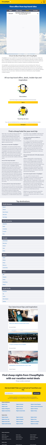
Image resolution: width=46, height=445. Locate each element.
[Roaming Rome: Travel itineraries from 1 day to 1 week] (23, 357)
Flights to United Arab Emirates (37, 406)
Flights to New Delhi (6, 421)
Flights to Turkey (34, 410)
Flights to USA (4, 404)
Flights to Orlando (19, 423)
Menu (44, 2)
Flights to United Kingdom (36, 404)
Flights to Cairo (33, 419)
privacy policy (15, 398)
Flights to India (4, 406)
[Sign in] (41, 2)
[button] (11, 10)
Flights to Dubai (34, 417)
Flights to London (19, 421)
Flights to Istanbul (19, 417)
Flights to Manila (5, 417)
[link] (23, 102)
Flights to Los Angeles (35, 421)
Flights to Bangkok (19, 419)
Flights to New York (5, 419)
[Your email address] (18, 393)
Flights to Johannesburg (6, 423)
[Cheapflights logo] (5, 1)
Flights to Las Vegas (34, 423)
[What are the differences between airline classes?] (23, 315)
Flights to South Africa (6, 410)
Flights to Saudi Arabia (20, 410)
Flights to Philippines (6, 408)
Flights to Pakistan (19, 404)
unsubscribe (33, 398)
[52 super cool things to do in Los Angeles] (23, 336)
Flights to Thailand (34, 408)
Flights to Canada (19, 406)
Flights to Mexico (19, 408)
